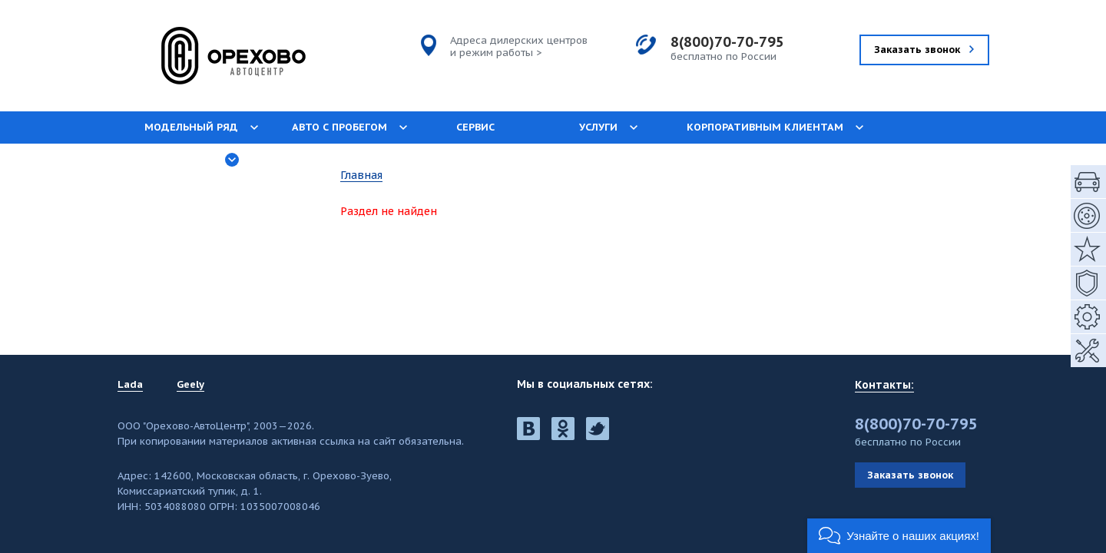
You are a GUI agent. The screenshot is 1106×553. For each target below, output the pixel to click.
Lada (130, 385)
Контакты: (884, 385)
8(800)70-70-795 (727, 42)
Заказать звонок (910, 475)
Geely (190, 385)
